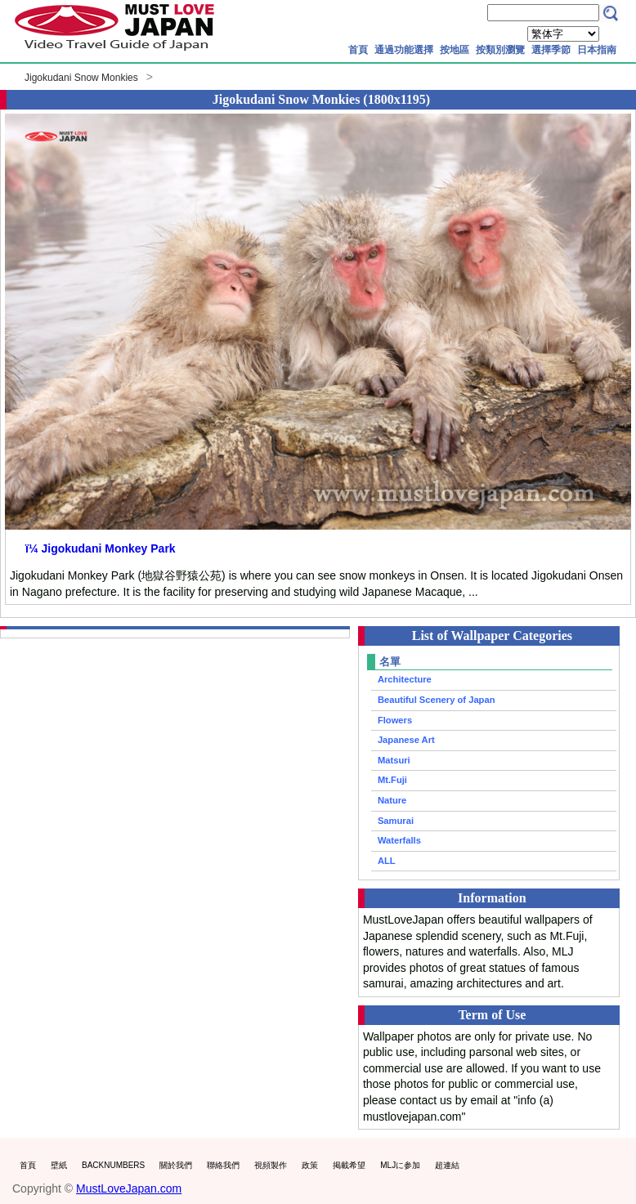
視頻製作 (270, 1165)
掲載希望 (349, 1165)
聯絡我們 (223, 1165)
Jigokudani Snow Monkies (81, 77)
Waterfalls (399, 840)
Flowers (395, 720)
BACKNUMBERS (113, 1165)
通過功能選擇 (403, 50)
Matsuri (394, 760)
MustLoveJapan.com (128, 1188)
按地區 (454, 50)
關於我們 (175, 1165)
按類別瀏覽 (500, 50)
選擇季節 (551, 50)
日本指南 (596, 50)
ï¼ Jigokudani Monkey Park (100, 548)
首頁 (358, 50)
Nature (392, 800)
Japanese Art (406, 740)
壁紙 (59, 1165)
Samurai (396, 821)
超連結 (447, 1165)
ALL (387, 861)
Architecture (405, 679)
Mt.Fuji (392, 780)
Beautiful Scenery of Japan (436, 700)
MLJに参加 (400, 1165)
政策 (310, 1165)
